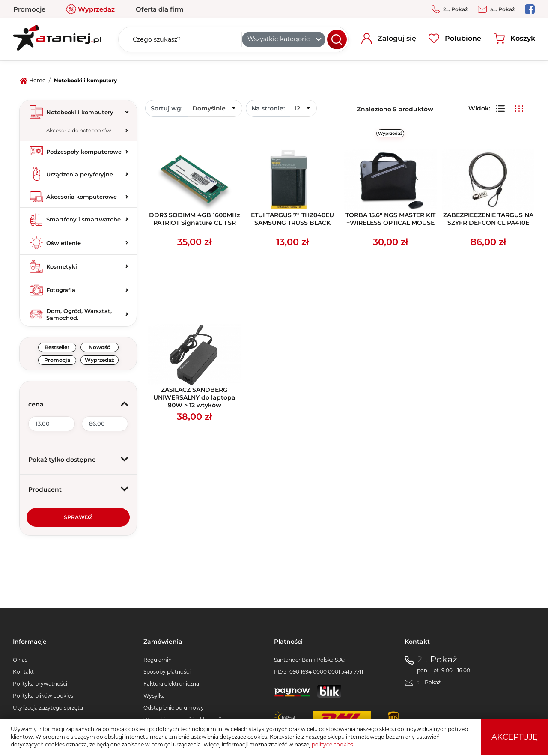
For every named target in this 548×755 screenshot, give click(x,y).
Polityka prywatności (40, 683)
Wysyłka (154, 695)
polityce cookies (332, 744)
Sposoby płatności (167, 671)
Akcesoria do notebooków (78, 130)
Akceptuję (514, 737)
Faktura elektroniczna (171, 683)
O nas (20, 660)
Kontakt (23, 671)
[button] (78, 404)
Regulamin (157, 660)
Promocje (29, 9)
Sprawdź (78, 517)
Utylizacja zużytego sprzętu (48, 707)
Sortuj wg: (166, 108)
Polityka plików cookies (43, 695)
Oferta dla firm (160, 9)
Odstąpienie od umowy (173, 707)
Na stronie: (268, 108)
